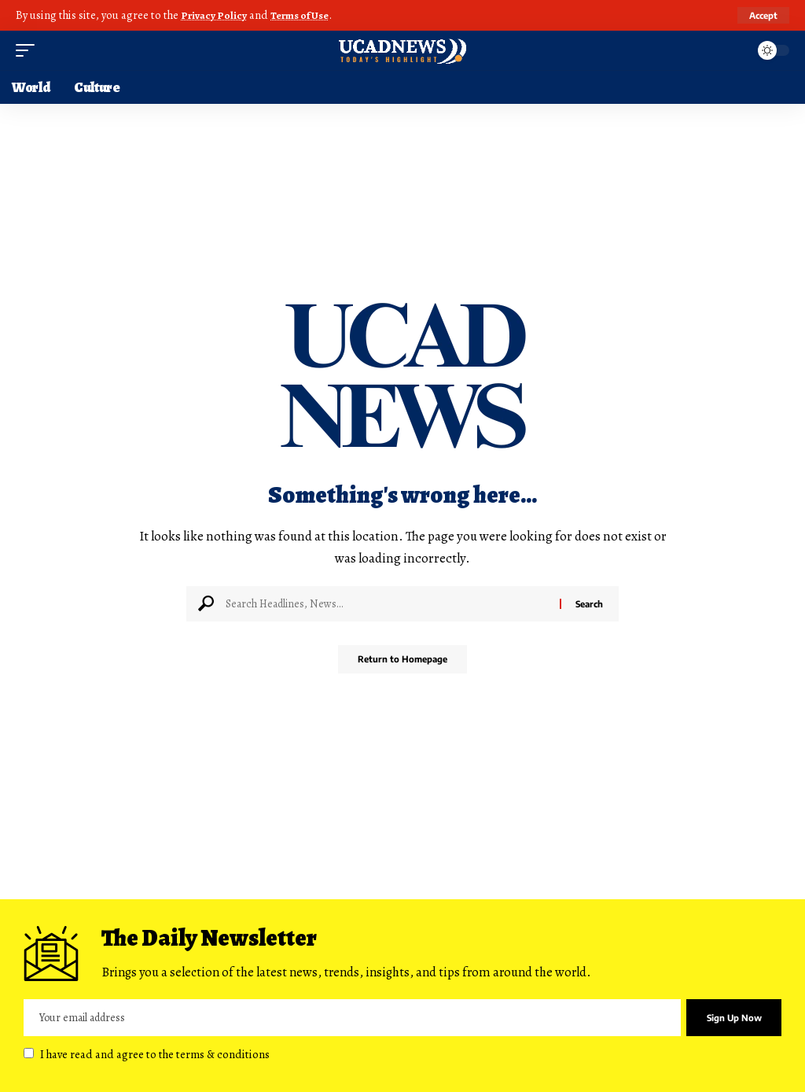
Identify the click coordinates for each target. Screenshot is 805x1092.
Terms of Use (307, 15)
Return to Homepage (403, 660)
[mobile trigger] (29, 49)
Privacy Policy (216, 15)
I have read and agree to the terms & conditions (155, 1053)
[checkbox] (29, 1052)
